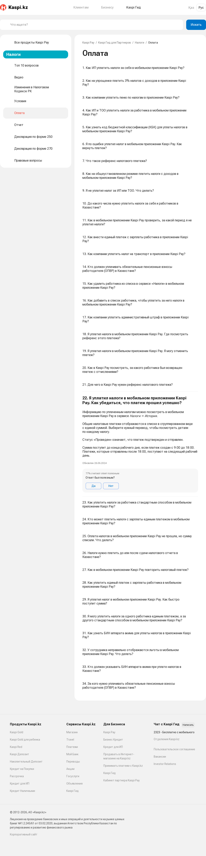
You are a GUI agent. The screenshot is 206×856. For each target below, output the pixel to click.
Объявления (74, 783)
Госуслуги (72, 776)
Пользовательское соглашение (174, 749)
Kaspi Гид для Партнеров (114, 42)
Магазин (72, 732)
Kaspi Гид (72, 790)
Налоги (139, 42)
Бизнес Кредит (113, 739)
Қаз (191, 8)
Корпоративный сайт (23, 834)
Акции (70, 768)
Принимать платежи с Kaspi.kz (123, 765)
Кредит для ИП (19, 783)
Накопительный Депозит (26, 761)
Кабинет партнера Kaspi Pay (121, 780)
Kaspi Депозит (19, 754)
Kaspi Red (16, 746)
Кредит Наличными (22, 790)
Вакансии (160, 756)
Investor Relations (165, 764)
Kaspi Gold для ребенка (25, 739)
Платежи (72, 746)
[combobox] (95, 25)
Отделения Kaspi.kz (166, 739)
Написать (188, 725)
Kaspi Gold (16, 732)
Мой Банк (72, 754)
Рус (201, 8)
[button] (140, 444)
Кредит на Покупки (22, 768)
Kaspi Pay (88, 42)
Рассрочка (17, 776)
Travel (70, 739)
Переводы (73, 761)
